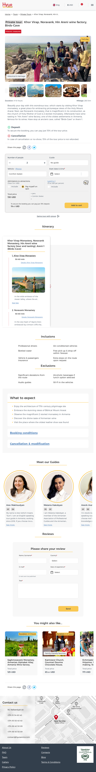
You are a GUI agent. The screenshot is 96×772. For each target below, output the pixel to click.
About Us (6, 747)
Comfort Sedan (15, 174)
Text (20, 581)
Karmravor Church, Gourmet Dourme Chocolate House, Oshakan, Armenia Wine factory (57, 662)
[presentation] (6, 90)
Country (53, 555)
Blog (43, 757)
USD (70, 5)
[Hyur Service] (7, 4)
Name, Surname (25, 555)
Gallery (5, 762)
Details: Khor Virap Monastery (32, 263)
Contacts (45, 752)
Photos (19, 169)
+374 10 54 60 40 (15, 715)
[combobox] (63, 560)
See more (16, 303)
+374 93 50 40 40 (15, 721)
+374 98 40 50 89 (15, 726)
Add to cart (76, 205)
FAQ (4, 752)
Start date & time (56, 169)
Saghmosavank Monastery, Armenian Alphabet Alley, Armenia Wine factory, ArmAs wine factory (21, 662)
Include (14, 186)
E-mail (21, 567)
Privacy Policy (8, 767)
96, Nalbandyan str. (16, 710)
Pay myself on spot (31, 187)
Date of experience (57, 567)
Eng (56, 5)
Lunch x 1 (51, 181)
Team (4, 757)
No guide (55, 163)
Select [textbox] (54, 561)
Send (68, 609)
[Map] (48, 720)
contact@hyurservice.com (19, 737)
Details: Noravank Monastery (32, 317)
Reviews (45, 747)
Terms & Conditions (50, 762)
